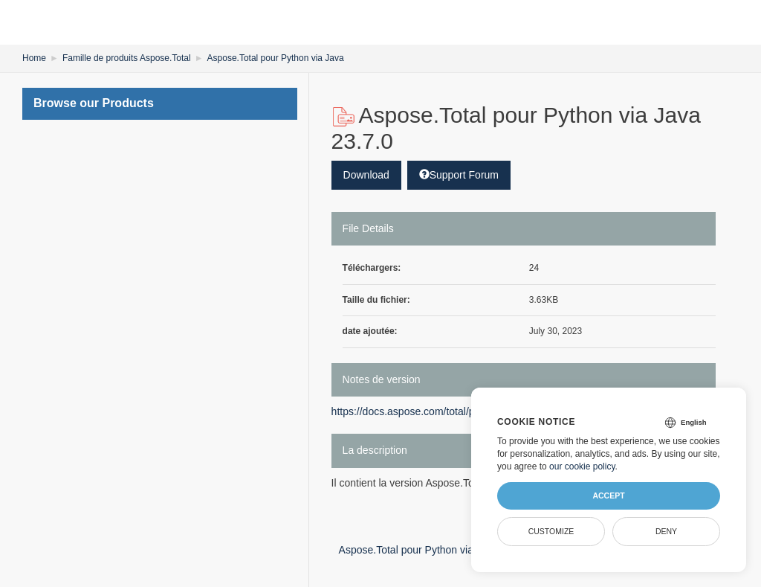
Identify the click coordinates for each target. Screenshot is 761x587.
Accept (608, 495)
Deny (666, 531)
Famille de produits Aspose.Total (126, 58)
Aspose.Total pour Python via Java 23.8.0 (441, 550)
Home (34, 58)
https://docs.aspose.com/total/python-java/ (428, 411)
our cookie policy (582, 466)
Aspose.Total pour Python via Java (275, 58)
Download (366, 175)
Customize (551, 531)
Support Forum (459, 175)
